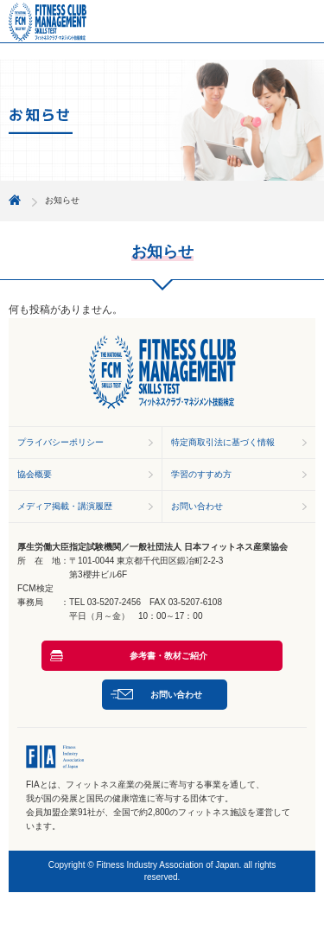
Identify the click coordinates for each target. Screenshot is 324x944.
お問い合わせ (197, 506)
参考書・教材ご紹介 (168, 655)
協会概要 (34, 474)
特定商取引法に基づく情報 (223, 442)
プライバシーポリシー (60, 442)
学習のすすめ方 (201, 474)
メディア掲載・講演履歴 (64, 506)
